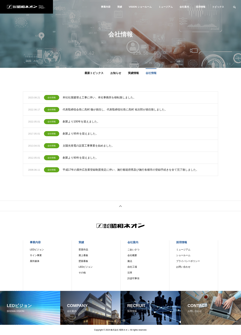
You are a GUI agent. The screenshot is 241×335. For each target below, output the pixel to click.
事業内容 (105, 6)
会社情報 (52, 98)
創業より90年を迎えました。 (80, 158)
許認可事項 (133, 278)
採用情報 (200, 6)
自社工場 (132, 266)
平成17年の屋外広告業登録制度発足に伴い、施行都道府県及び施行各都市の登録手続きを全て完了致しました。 (131, 170)
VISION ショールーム (140, 6)
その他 (82, 272)
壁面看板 (83, 261)
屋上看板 (83, 255)
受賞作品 (83, 249)
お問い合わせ (183, 266)
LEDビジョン (37, 249)
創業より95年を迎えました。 (80, 134)
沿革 (129, 272)
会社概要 (132, 255)
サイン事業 (36, 255)
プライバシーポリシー (188, 261)
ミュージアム (166, 6)
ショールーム (183, 255)
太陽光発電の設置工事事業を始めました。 (88, 146)
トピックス (218, 6)
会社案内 (184, 6)
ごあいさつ (133, 249)
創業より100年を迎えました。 (81, 122)
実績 (119, 6)
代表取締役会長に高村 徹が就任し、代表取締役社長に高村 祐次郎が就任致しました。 (115, 110)
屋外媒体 (34, 261)
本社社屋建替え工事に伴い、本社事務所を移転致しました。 (99, 98)
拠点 (129, 261)
